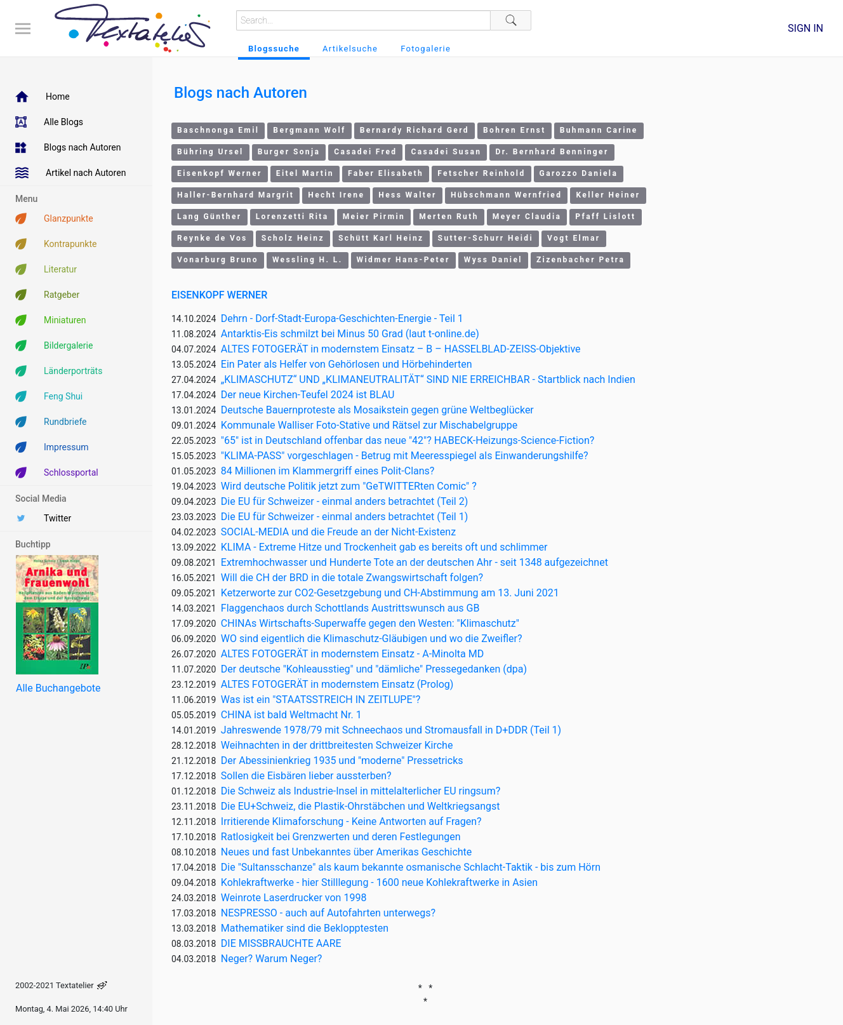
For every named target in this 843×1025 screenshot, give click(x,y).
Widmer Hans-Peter (403, 259)
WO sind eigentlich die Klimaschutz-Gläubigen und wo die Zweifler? (371, 639)
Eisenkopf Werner (219, 173)
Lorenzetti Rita (292, 216)
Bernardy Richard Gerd (414, 130)
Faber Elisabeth (385, 173)
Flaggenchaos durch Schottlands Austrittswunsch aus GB (350, 608)
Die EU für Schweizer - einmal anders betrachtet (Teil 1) (344, 517)
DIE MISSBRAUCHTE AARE (281, 943)
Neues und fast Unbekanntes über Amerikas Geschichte (346, 852)
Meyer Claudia (527, 216)
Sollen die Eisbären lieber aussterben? (306, 776)
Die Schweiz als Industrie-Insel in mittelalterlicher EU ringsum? (360, 791)
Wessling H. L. (307, 259)
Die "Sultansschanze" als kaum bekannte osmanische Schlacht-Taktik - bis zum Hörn (411, 867)
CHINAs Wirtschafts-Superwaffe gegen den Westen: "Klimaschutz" (370, 623)
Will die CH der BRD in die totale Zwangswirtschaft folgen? (352, 578)
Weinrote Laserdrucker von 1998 (294, 898)
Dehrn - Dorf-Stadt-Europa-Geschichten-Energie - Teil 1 (342, 318)
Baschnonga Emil (218, 130)
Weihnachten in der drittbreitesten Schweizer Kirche (337, 745)
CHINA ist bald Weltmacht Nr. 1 (291, 715)
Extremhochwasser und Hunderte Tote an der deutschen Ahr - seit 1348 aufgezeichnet (414, 562)
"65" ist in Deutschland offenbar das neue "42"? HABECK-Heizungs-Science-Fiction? (408, 440)
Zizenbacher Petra (580, 259)
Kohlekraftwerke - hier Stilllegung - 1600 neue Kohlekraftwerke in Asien (379, 882)
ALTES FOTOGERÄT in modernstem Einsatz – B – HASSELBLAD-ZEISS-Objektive (401, 349)
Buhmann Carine (599, 130)
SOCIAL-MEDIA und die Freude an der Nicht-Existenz (338, 532)
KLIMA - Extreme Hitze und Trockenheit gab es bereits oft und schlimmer (384, 547)
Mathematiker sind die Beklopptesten (304, 928)
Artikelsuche (350, 48)
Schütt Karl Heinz (381, 238)
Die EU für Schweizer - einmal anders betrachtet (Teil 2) (344, 501)
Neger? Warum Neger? (271, 959)
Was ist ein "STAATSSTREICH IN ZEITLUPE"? (320, 699)
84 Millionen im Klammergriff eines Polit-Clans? (328, 471)
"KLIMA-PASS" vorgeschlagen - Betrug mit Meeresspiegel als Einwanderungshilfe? (404, 456)
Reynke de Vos (212, 238)
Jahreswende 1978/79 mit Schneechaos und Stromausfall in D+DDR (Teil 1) (391, 730)
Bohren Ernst (514, 130)
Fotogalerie (426, 48)
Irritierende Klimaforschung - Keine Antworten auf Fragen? (351, 821)
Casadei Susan (446, 151)
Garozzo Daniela (579, 173)
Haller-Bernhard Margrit (235, 195)
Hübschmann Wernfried (506, 195)
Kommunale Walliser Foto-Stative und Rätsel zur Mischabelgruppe (369, 425)
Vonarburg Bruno (217, 259)
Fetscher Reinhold (481, 173)
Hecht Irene (336, 195)
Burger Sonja (289, 151)
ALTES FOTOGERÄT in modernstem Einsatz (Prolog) (337, 684)
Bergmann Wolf (309, 130)
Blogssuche (274, 48)
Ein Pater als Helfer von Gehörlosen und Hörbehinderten (346, 364)
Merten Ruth (449, 216)
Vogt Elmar (573, 238)
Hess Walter (407, 195)
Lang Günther (209, 216)
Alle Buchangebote (58, 688)
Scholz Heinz (293, 238)
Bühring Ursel (210, 151)
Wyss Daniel (493, 259)
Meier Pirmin (374, 216)
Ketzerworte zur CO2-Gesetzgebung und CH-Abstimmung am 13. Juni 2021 (390, 593)
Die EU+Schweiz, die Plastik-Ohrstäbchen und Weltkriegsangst (360, 806)
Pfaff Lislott (605, 216)
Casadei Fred (365, 151)
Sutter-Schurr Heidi (486, 238)
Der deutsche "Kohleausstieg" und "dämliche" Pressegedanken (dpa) (374, 669)
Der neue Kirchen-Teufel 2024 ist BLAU (308, 395)
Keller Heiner (608, 195)
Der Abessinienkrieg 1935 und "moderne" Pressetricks (342, 760)
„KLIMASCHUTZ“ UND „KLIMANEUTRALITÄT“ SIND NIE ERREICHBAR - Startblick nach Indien (428, 379)
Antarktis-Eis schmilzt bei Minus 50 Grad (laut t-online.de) (350, 334)
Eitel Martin (305, 173)
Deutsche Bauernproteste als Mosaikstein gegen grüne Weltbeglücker (377, 410)
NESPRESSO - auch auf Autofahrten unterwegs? (328, 913)
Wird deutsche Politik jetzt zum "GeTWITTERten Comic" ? (349, 486)
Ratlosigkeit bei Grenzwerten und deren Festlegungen (341, 837)
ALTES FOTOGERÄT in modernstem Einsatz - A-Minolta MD (352, 654)
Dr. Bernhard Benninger (551, 151)
